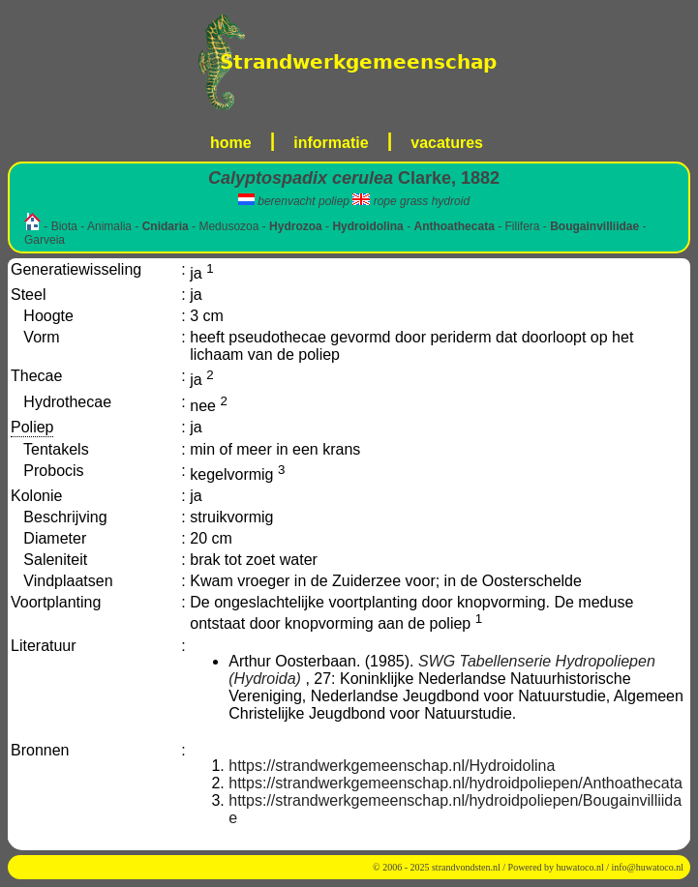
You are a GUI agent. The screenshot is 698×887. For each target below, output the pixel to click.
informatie (330, 142)
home (231, 142)
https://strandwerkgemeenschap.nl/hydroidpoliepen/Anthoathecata (455, 783)
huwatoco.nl (580, 867)
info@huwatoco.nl (647, 867)
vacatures (446, 142)
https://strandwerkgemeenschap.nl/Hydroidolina (391, 765)
